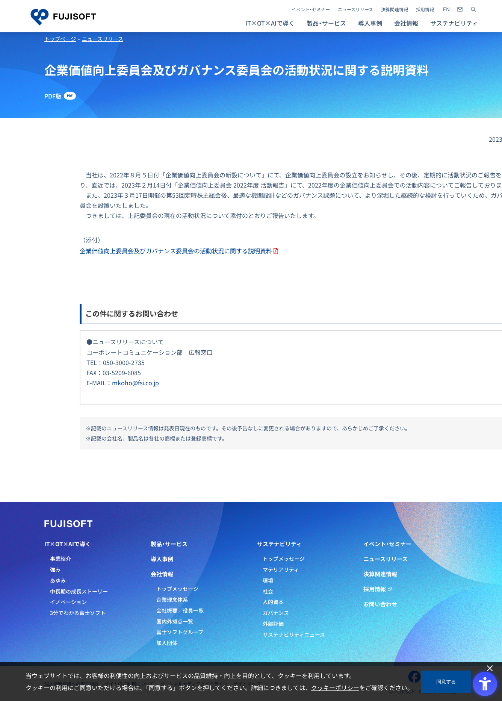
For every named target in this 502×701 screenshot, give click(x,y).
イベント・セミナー (311, 9)
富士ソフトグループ (179, 632)
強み (55, 569)
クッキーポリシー (335, 687)
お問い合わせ (380, 604)
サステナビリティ (279, 544)
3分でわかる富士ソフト (78, 612)
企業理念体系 (172, 599)
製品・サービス (169, 544)
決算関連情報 (394, 9)
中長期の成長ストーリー (79, 591)
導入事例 (370, 22)
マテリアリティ (281, 569)
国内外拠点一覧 (174, 621)
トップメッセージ (177, 588)
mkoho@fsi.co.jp (135, 382)
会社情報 (162, 574)
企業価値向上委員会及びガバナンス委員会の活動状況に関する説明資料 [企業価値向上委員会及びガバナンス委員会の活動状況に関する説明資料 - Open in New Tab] (176, 250)
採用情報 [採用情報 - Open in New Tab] (425, 9)
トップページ (60, 38)
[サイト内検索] (473, 9)
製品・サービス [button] (326, 22)
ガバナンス (276, 612)
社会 (268, 591)
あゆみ (58, 580)
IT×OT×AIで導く (67, 544)
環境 (268, 580)
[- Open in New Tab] (446, 9)
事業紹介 (60, 558)
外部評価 (273, 623)
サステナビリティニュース (294, 634)
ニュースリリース (355, 9)
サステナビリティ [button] (454, 22)
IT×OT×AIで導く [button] (270, 22)
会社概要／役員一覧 (180, 610)
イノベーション (68, 602)
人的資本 (273, 602)
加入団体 (166, 642)
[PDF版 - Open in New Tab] (60, 96)
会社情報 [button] (406, 22)
